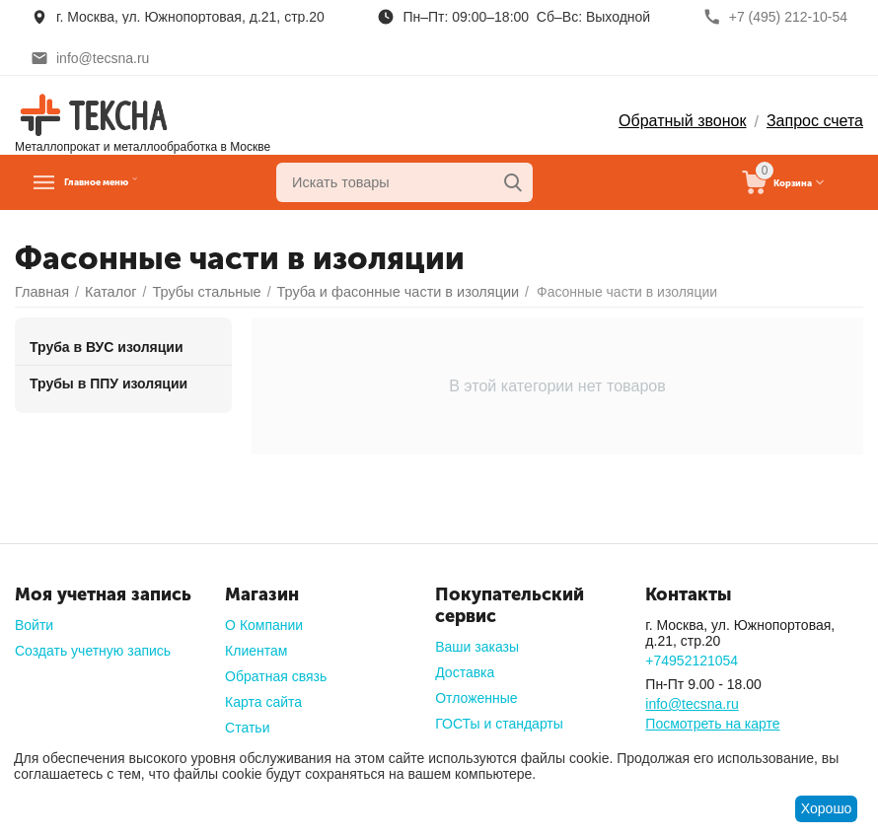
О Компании (264, 625)
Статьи (247, 727)
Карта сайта (263, 702)
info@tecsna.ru (691, 704)
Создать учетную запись (93, 651)
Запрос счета (815, 120)
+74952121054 (691, 660)
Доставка (464, 672)
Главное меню (126, 182)
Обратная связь (276, 676)
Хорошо (826, 808)
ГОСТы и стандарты (499, 724)
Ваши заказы (477, 647)
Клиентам (256, 651)
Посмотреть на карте (712, 724)
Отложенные (476, 698)
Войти (34, 625)
